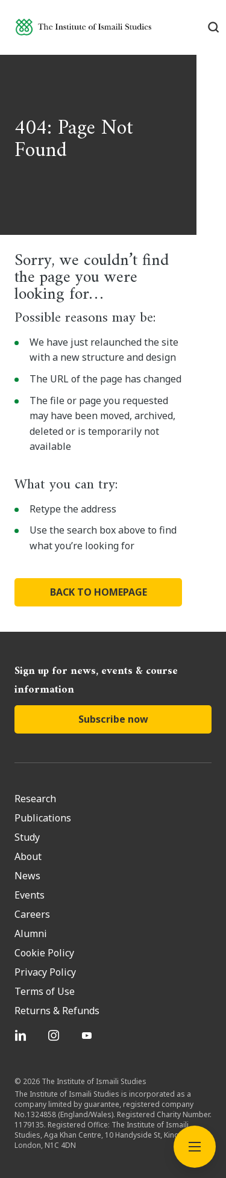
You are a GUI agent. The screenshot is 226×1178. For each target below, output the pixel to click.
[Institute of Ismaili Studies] (83, 26)
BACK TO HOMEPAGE (113, 559)
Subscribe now (113, 686)
